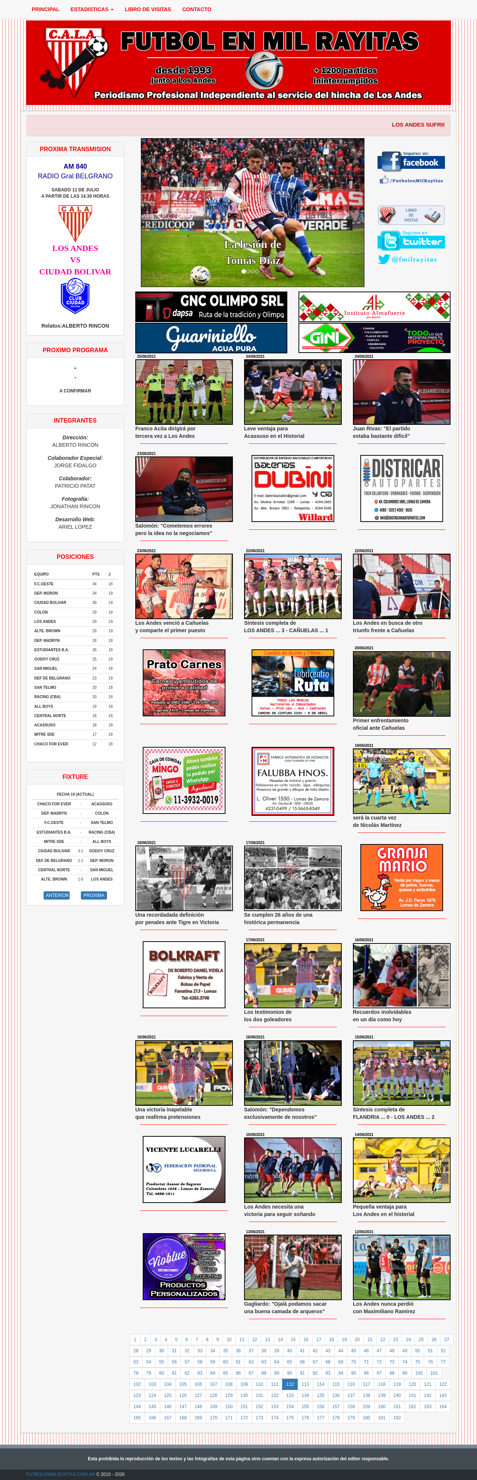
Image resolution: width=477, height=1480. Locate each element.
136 (335, 1395)
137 (351, 1395)
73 (391, 1362)
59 (212, 1362)
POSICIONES (75, 557)
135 (320, 1395)
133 (290, 1395)
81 (174, 1373)
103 (152, 1384)
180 (366, 1417)
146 (167, 1406)
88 (264, 1373)
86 (238, 1373)
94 (340, 1373)
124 (152, 1395)
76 (430, 1362)
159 (366, 1406)
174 (274, 1417)
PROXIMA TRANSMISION (75, 149)
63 (264, 1362)
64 (276, 1362)
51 (430, 1350)
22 (382, 1339)
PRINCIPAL (45, 9)
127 (198, 1395)
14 (280, 1339)
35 (225, 1350)
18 (331, 1339)
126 (183, 1395)
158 (351, 1406)
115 (335, 1384)
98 (391, 1373)
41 (302, 1350)
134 (305, 1395)
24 (408, 1339)
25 (421, 1339)
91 (302, 1373)
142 (428, 1395)
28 (135, 1350)
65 (289, 1362)
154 (290, 1406)
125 (167, 1395)
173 (259, 1417)
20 (357, 1339)
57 (186, 1362)
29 (148, 1350)
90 (289, 1373)
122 (443, 1384)
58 (200, 1362)
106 (198, 1384)
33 (200, 1350)
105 (183, 1384)
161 (397, 1406)
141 (412, 1395)
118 (382, 1384)
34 (212, 1350)
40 (289, 1350)
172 (244, 1417)
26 (434, 1339)
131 (259, 1395)
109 (244, 1384)
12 (254, 1339)
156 (320, 1406)
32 (186, 1350)
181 (382, 1417)
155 (305, 1406)
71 (366, 1362)
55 (161, 1362)
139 (382, 1395)
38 (264, 1350)
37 (251, 1350)
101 (434, 1373)
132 (274, 1395)
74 (404, 1362)
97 (379, 1373)
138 (366, 1395)
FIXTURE (75, 777)
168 (183, 1417)
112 (290, 1384)
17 (318, 1339)
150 (229, 1406)
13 (267, 1339)
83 (200, 1373)
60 (225, 1362)
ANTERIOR (57, 895)
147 (183, 1406)
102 (137, 1384)
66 (302, 1362)
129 (229, 1395)
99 (404, 1373)
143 (443, 1395)
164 (443, 1406)
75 (417, 1362)
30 (161, 1350)
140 (397, 1395)
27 (446, 1339)
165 (137, 1417)
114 (320, 1384)
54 (148, 1362)
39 (276, 1350)
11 (242, 1339)
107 (213, 1384)
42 (315, 1350)
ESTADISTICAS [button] (92, 9)
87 (251, 1373)
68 (327, 1362)
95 (353, 1373)
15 (293, 1339)
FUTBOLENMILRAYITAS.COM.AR (60, 1474)
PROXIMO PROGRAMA (75, 350)
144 (137, 1406)
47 (379, 1350)
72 (379, 1362)
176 (305, 1417)
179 (351, 1417)
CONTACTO (196, 9)
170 (213, 1417)
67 (315, 1362)
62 (251, 1362)
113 (305, 1384)
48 (391, 1350)
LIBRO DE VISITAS (148, 9)
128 (213, 1395)
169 (198, 1417)
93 (327, 1373)
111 (274, 1384)
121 (428, 1384)
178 (335, 1417)
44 (340, 1350)
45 (353, 1350)
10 (229, 1339)
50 (417, 1350)
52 (443, 1350)
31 (174, 1350)
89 (276, 1373)
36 (238, 1350)
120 (412, 1384)
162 (412, 1406)
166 (152, 1417)
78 (135, 1373)
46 (366, 1350)
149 (213, 1406)
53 (135, 1362)
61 (238, 1362)
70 (353, 1362)
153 (274, 1406)
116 (351, 1384)
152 (259, 1406)
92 (315, 1373)
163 (428, 1406)
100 (419, 1373)
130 (244, 1395)
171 (229, 1417)
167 (167, 1417)
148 (198, 1406)
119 (397, 1384)
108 (229, 1384)
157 (335, 1406)
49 (404, 1350)
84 (212, 1373)
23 (395, 1339)
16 (305, 1339)
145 (152, 1406)
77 (443, 1362)
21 (369, 1339)
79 (148, 1373)
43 (327, 1350)
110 (259, 1384)
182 (397, 1417)
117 (366, 1384)
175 (290, 1417)
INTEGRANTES (75, 420)
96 (366, 1373)
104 (167, 1384)
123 (137, 1395)
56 (174, 1362)
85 (225, 1373)
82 (186, 1373)
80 (161, 1373)
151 (244, 1406)
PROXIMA (93, 895)
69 (340, 1362)
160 (382, 1406)
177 (320, 1417)
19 (344, 1339)
